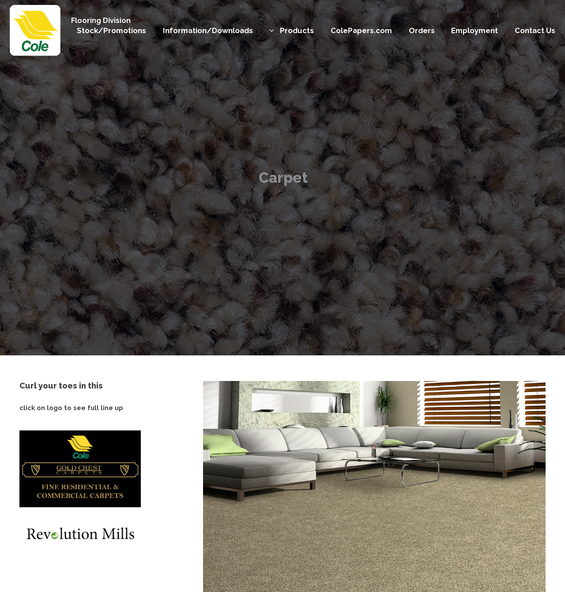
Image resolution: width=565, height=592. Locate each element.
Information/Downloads (208, 30)
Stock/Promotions (111, 30)
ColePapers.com (361, 30)
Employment (474, 30)
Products (297, 30)
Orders (422, 30)
